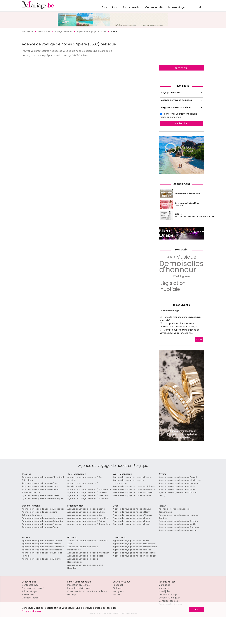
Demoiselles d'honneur (181, 266)
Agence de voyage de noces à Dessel (178, 477)
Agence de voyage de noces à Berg (40, 527)
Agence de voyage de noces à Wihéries (42, 540)
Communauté (154, 7)
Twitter (116, 594)
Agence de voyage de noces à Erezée (132, 549)
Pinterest (117, 588)
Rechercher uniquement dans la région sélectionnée (178, 115)
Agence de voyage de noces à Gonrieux (179, 527)
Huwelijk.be (164, 591)
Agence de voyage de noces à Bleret (131, 524)
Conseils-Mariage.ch (169, 597)
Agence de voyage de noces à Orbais (86, 521)
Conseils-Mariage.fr (169, 594)
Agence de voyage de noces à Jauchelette (89, 524)
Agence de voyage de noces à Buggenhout (89, 489)
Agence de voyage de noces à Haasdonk (88, 498)
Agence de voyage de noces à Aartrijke (133, 492)
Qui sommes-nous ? (33, 588)
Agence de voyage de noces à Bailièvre (42, 558)
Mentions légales (31, 597)
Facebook (118, 584)
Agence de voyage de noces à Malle (177, 486)
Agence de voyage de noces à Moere (132, 477)
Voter (199, 339)
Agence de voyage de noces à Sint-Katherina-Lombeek (40, 513)
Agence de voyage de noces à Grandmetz (43, 546)
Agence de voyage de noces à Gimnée (178, 521)
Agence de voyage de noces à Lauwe (132, 495)
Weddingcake (181, 276)
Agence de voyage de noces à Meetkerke (134, 489)
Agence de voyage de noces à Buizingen (42, 518)
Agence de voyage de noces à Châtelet (42, 549)
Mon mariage (176, 7)
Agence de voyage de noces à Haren (40, 486)
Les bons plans (181, 184)
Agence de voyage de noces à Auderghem (43, 498)
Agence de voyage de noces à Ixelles (40, 495)
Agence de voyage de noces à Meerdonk (88, 495)
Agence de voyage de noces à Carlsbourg (134, 552)
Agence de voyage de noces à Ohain (86, 511)
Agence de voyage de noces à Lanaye (132, 508)
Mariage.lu (164, 588)
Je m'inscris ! (181, 67)
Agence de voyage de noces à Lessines (41, 543)
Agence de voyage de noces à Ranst (177, 489)
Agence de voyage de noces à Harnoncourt (135, 546)
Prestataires (109, 7)
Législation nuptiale (173, 286)
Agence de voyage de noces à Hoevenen (179, 483)
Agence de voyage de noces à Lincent (132, 521)
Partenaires (28, 594)
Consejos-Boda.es (168, 600)
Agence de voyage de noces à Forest (40, 483)
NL (200, 7)
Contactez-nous (31, 584)
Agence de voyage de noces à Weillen (178, 524)
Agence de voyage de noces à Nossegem (43, 524)
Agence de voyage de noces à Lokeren (87, 492)
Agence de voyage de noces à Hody (131, 511)
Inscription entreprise (78, 584)
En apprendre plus (31, 611)
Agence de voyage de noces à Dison (131, 518)
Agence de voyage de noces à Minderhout (180, 480)
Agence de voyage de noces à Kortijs (86, 555)
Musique (186, 257)
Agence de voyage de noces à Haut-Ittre (87, 518)
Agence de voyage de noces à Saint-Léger (134, 555)
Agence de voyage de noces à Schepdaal (43, 521)
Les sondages (181, 305)
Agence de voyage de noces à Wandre (132, 515)
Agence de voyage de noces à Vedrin (177, 530)
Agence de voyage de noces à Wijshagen (88, 552)
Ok (196, 609)
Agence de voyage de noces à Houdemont (134, 543)
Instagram (118, 591)
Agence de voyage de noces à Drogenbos (43, 508)
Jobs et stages (29, 591)
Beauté (171, 257)
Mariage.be (164, 584)
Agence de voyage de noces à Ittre (85, 515)
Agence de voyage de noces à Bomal (86, 508)
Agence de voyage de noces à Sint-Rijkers (134, 486)
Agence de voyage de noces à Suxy (131, 540)
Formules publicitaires (78, 588)
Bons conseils (130, 7)
